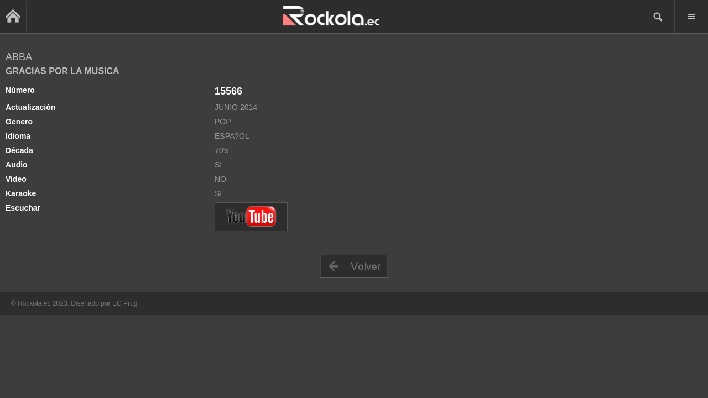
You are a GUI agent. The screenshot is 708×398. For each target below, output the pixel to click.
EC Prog (124, 303)
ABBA (19, 56)
